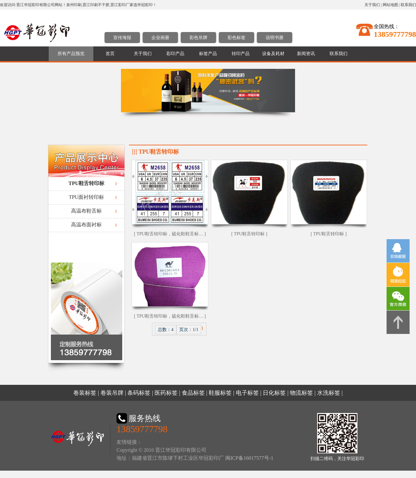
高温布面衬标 (86, 224)
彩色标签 (236, 37)
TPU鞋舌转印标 (86, 183)
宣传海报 (122, 37)
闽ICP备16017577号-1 (249, 458)
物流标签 (301, 393)
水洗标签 (328, 393)
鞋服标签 (220, 393)
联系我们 (408, 5)
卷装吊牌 (112, 393)
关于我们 (372, 5)
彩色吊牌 (198, 37)
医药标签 (166, 393)
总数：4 (165, 329)
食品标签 (193, 393)
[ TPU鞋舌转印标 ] (249, 233)
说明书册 (275, 37)
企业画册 (160, 37)
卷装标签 (84, 393)
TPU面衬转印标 (86, 197)
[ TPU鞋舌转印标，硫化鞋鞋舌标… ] (170, 233)
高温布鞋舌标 (86, 211)
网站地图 (390, 5)
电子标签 (247, 393)
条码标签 (138, 393)
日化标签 (274, 393)
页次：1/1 (188, 329)
